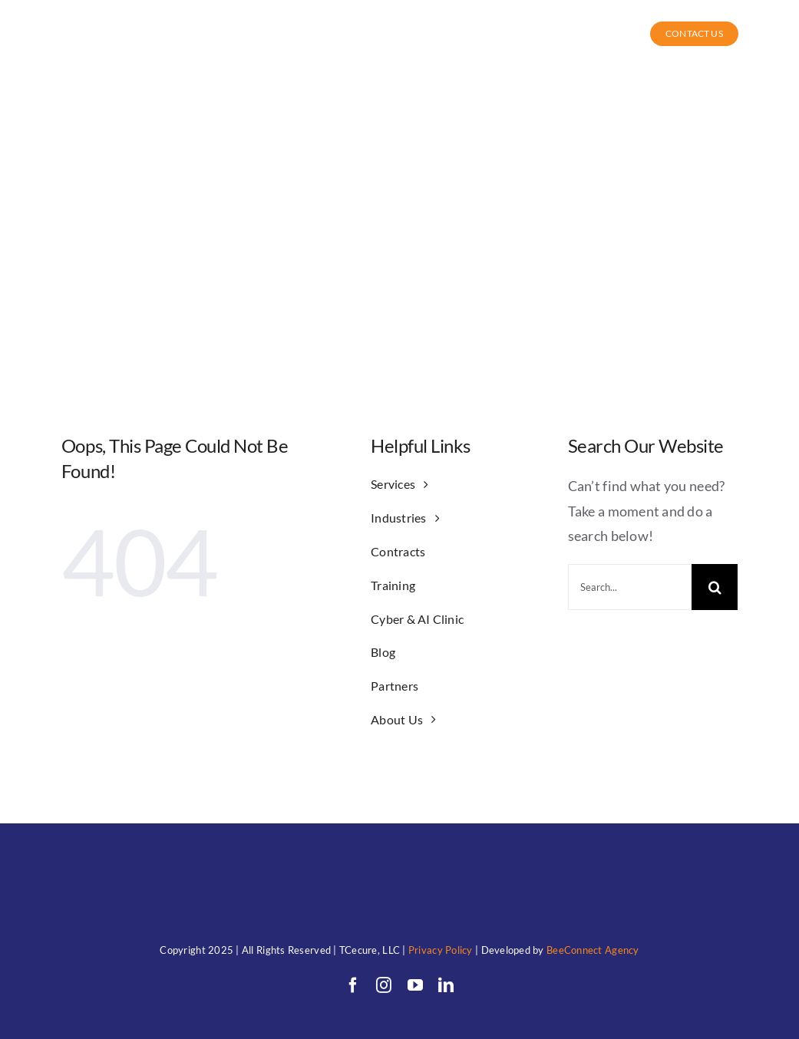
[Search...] (630, 587)
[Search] (715, 587)
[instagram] (383, 985)
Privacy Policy (440, 950)
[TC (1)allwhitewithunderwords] (78, 20)
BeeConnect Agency (592, 950)
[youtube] (415, 985)
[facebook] (353, 985)
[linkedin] (446, 985)
